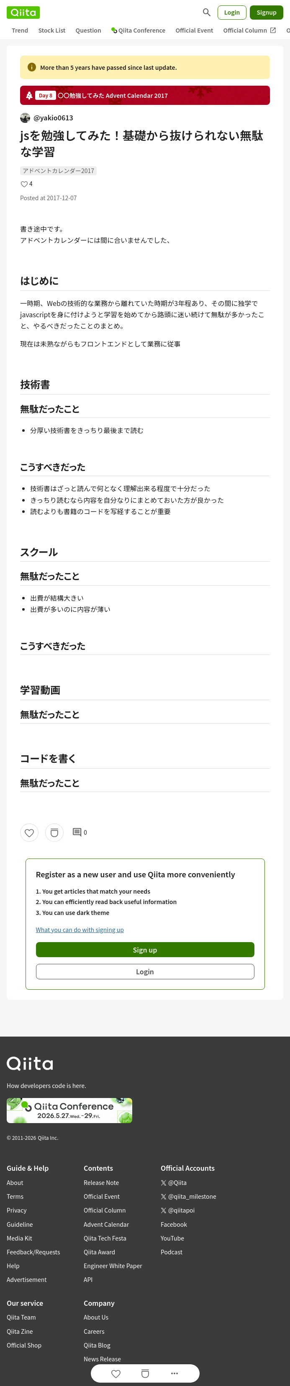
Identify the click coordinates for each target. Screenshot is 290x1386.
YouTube (172, 1238)
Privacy (16, 1210)
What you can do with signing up (80, 929)
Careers (94, 1331)
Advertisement (27, 1279)
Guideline (20, 1224)
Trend (20, 30)
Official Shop (24, 1345)
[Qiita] (23, 12)
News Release (102, 1359)
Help (13, 1265)
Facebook (174, 1224)
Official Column (250, 30)
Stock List (51, 30)
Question (88, 30)
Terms (15, 1196)
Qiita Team (21, 1317)
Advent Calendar (106, 1224)
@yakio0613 (46, 117)
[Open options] (174, 1373)
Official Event (194, 30)
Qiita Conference (138, 30)
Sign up (145, 950)
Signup (267, 12)
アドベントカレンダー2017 (58, 170)
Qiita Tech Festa (105, 1238)
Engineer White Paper (113, 1265)
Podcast (171, 1252)
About (15, 1182)
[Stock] (54, 832)
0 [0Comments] (79, 832)
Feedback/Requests (33, 1252)
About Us (96, 1317)
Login (232, 12)
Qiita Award (99, 1252)
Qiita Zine (20, 1331)
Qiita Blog (97, 1345)
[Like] (29, 832)
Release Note (101, 1182)
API (88, 1279)
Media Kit (19, 1238)
